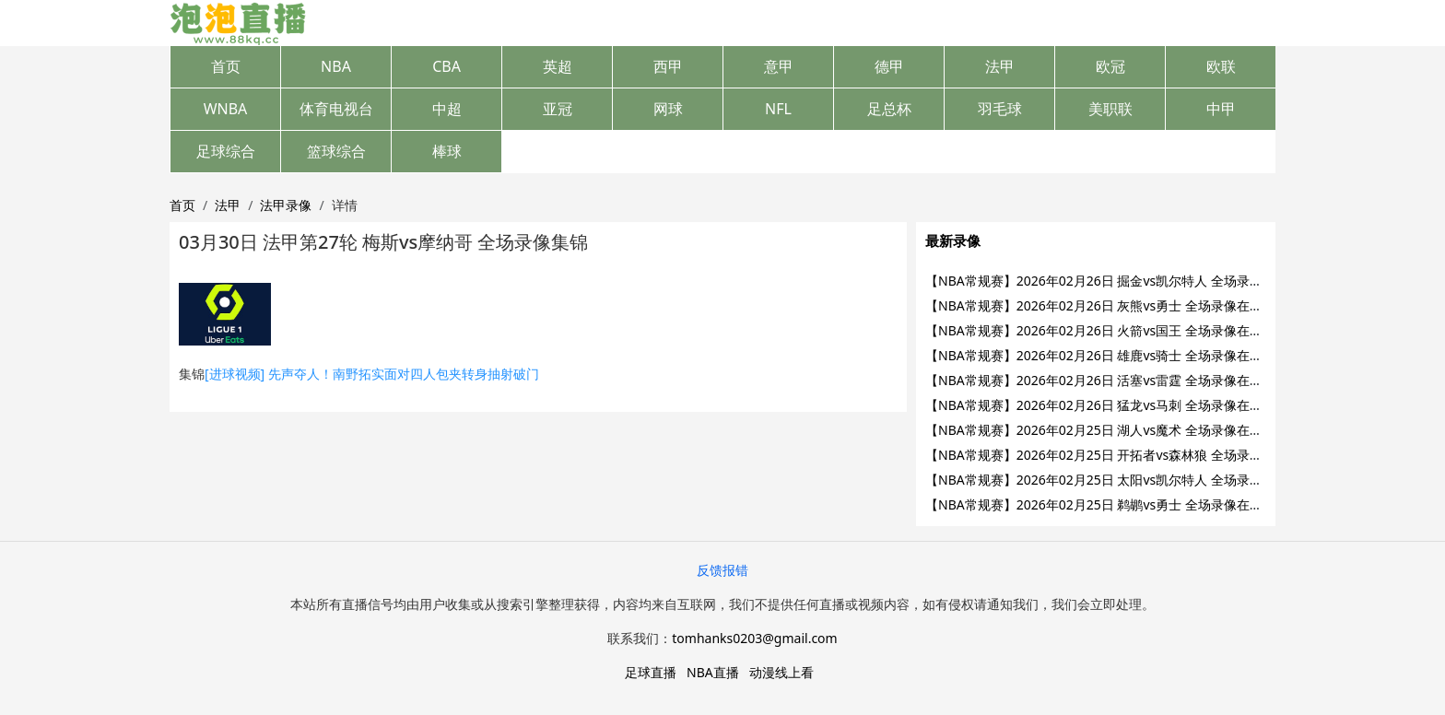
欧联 (1221, 66)
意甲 (778, 66)
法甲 (1000, 66)
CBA (446, 66)
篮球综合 (336, 151)
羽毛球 (1000, 109)
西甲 (668, 66)
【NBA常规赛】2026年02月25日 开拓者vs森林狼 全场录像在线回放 (1119, 454)
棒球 (447, 151)
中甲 (1221, 109)
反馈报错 (722, 570)
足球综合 (225, 151)
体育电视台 (336, 109)
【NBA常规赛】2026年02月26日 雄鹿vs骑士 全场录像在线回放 (1106, 355)
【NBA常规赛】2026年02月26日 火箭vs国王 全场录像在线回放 (1106, 330)
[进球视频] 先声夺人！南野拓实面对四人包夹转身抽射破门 (372, 373)
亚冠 (557, 109)
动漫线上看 (781, 672)
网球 (668, 109)
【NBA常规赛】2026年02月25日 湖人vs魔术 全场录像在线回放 (1106, 430)
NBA (336, 66)
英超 (557, 66)
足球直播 (650, 672)
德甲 (889, 66)
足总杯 (889, 109)
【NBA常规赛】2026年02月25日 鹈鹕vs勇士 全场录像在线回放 (1106, 504)
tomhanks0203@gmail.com (754, 638)
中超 (447, 109)
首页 (226, 66)
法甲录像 (285, 205)
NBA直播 (713, 672)
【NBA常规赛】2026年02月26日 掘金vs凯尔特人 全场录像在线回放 (1119, 280)
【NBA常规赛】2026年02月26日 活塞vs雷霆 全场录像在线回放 (1106, 380)
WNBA (226, 109)
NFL (778, 109)
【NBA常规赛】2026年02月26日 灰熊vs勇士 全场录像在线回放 (1106, 305)
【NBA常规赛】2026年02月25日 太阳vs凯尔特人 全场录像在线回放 (1119, 479)
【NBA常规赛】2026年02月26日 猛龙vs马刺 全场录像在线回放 (1106, 405)
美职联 (1110, 109)
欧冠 (1110, 66)
